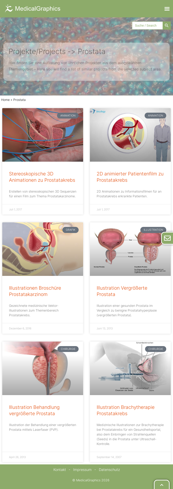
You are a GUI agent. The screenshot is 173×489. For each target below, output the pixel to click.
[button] (167, 9)
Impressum (82, 469)
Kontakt (59, 469)
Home (5, 100)
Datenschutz (109, 469)
